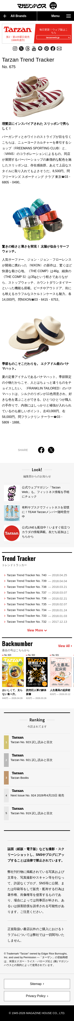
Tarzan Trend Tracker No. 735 (37, 604)
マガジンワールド (37, 5)
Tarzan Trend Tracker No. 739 (37, 580)
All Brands (14, 16)
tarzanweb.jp (57, 37)
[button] (69, 673)
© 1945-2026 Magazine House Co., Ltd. (37, 1013)
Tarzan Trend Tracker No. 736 (37, 598)
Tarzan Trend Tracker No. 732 (37, 621)
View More (37, 630)
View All (65, 646)
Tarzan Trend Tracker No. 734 (37, 610)
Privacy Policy (36, 996)
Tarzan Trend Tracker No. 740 (37, 575)
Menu (61, 16)
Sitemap (36, 984)
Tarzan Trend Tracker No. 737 (37, 592)
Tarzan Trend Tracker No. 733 (37, 615)
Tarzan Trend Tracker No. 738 (37, 586)
